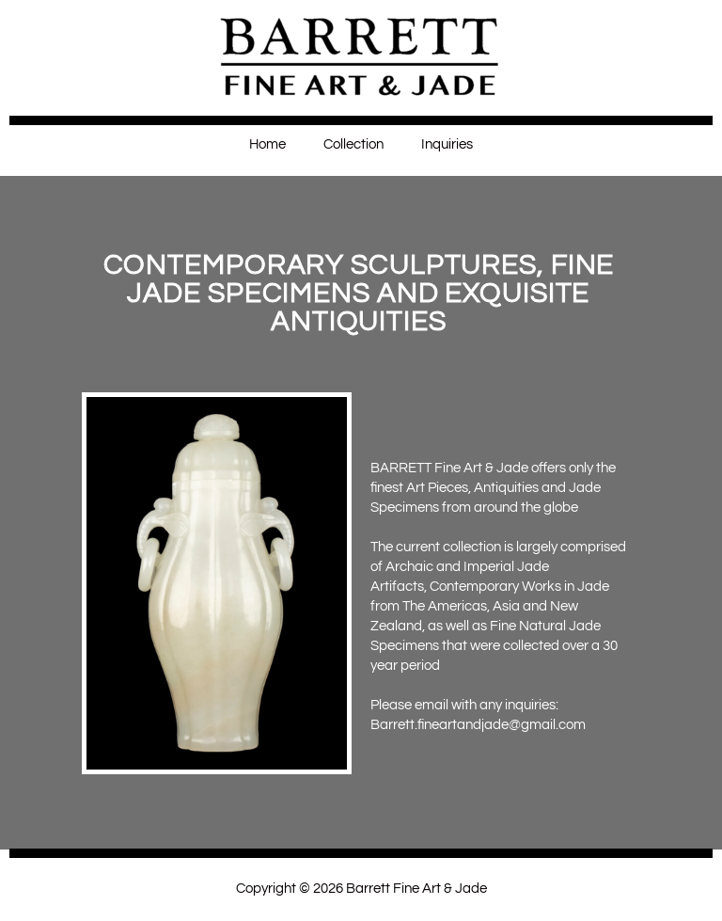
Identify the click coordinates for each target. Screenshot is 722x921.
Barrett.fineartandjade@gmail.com (478, 725)
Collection (353, 144)
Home (267, 144)
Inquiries (447, 144)
